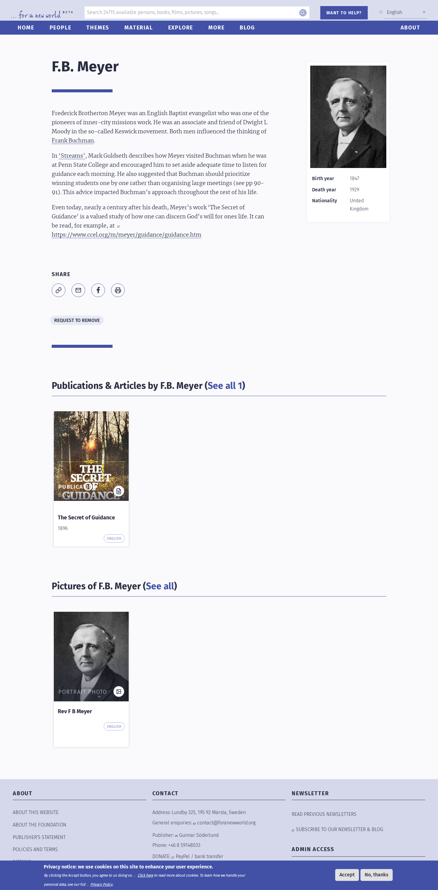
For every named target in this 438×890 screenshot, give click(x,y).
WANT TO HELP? (342, 12)
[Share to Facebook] (98, 290)
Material (141, 32)
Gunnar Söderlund (199, 835)
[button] (58, 290)
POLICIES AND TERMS (35, 849)
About (408, 32)
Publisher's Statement (39, 837)
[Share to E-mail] (78, 290)
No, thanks (376, 875)
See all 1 (225, 385)
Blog (249, 32)
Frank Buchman (73, 141)
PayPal (183, 856)
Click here (145, 875)
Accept (347, 875)
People (63, 32)
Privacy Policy (101, 884)
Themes (100, 32)
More (219, 32)
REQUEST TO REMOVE (77, 320)
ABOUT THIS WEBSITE (35, 812)
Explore (183, 32)
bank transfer (209, 856)
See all (160, 586)
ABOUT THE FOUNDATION (39, 825)
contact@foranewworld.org (226, 823)
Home (28, 32)
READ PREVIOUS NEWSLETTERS (324, 814)
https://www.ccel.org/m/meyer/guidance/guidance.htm (126, 235)
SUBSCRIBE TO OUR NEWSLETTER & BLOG (339, 829)
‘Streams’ (72, 156)
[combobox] (404, 12)
